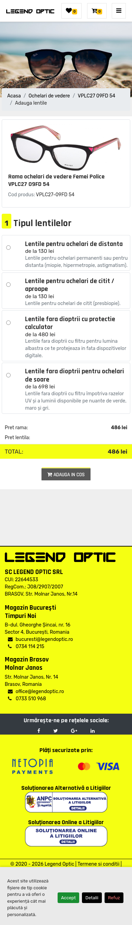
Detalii (91, 897)
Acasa (14, 96)
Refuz (114, 897)
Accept (68, 897)
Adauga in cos (66, 474)
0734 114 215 (26, 646)
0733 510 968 (27, 699)
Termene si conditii (98, 864)
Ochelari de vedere (49, 96)
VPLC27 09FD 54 (97, 96)
